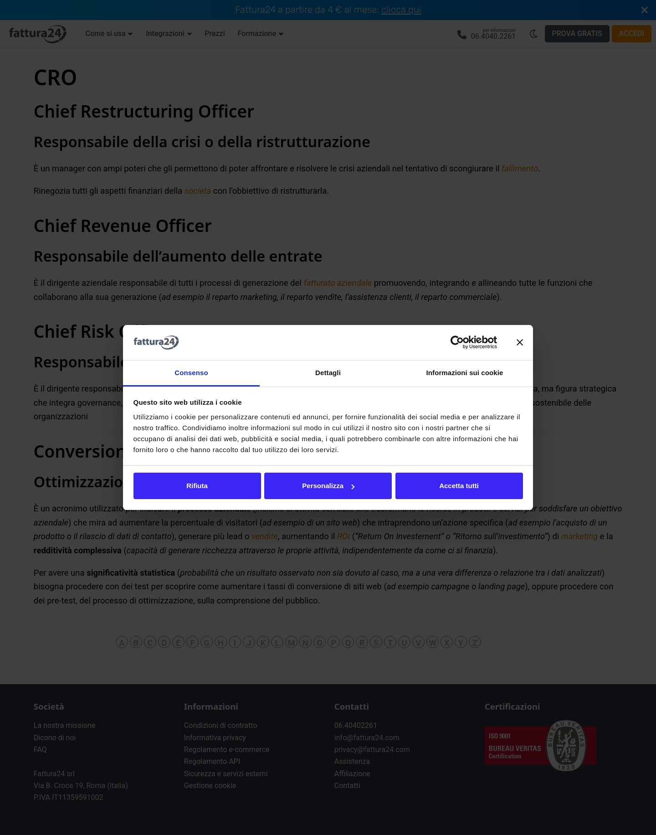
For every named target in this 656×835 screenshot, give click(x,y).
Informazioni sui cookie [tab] (464, 372)
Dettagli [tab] (328, 372)
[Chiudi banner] (520, 343)
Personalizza (328, 486)
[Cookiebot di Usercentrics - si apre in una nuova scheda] (457, 343)
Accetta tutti (459, 486)
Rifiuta (197, 486)
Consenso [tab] (191, 372)
